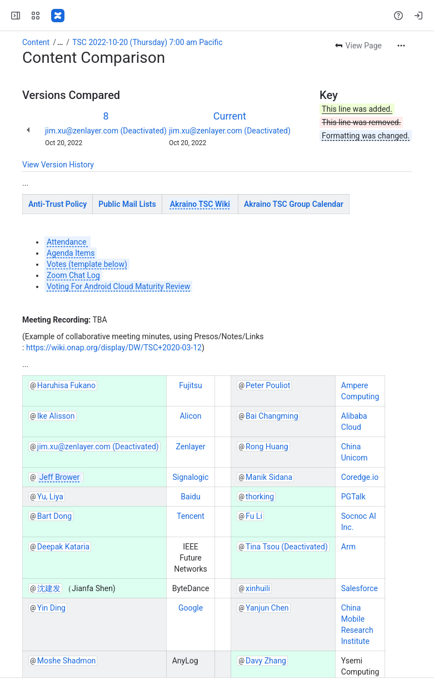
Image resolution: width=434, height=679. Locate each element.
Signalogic (191, 477)
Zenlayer (190, 446)
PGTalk (353, 496)
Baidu (190, 496)
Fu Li (254, 516)
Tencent (190, 516)
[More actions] (401, 45)
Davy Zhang (266, 660)
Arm (348, 546)
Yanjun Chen (267, 607)
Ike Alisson (56, 416)
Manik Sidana (269, 477)
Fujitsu (190, 385)
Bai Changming (272, 416)
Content (35, 42)
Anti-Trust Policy (57, 204)
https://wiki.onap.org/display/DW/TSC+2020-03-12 (114, 347)
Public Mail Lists (127, 204)
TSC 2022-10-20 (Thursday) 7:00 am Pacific (147, 42)
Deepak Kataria (63, 546)
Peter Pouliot (268, 385)
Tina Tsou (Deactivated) (287, 546)
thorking (260, 496)
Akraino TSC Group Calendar (293, 204)
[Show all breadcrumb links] (60, 42)
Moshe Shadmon (66, 660)
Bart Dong (54, 516)
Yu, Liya (50, 496)
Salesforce (359, 588)
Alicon (190, 416)
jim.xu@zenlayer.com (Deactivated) (106, 130)
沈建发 (49, 588)
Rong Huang (267, 446)
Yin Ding (51, 607)
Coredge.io (359, 477)
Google (190, 607)
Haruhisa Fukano (66, 385)
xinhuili (258, 588)
